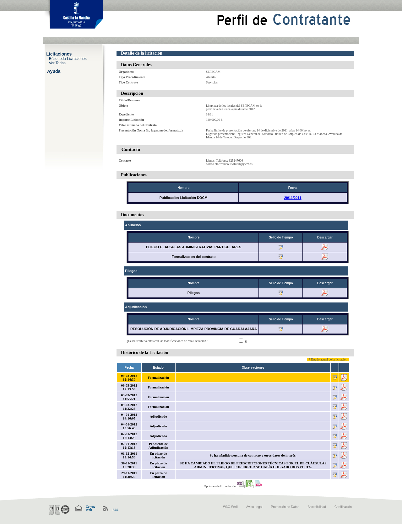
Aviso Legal (254, 507)
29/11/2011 (293, 198)
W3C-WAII (230, 507)
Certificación (343, 507)
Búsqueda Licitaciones (68, 58)
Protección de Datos (285, 507)
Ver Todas (57, 63)
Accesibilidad (317, 507)
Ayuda (53, 70)
